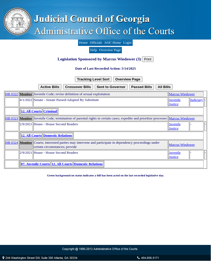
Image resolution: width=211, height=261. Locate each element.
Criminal (50, 111)
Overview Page (110, 50)
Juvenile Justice (174, 102)
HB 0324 (11, 142)
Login (127, 43)
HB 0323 (11, 118)
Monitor (26, 94)
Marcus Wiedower (182, 94)
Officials (96, 43)
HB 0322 (11, 94)
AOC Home (112, 43)
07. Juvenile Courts (35, 164)
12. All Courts (31, 111)
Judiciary (196, 100)
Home (83, 43)
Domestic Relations (57, 135)
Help (93, 50)
